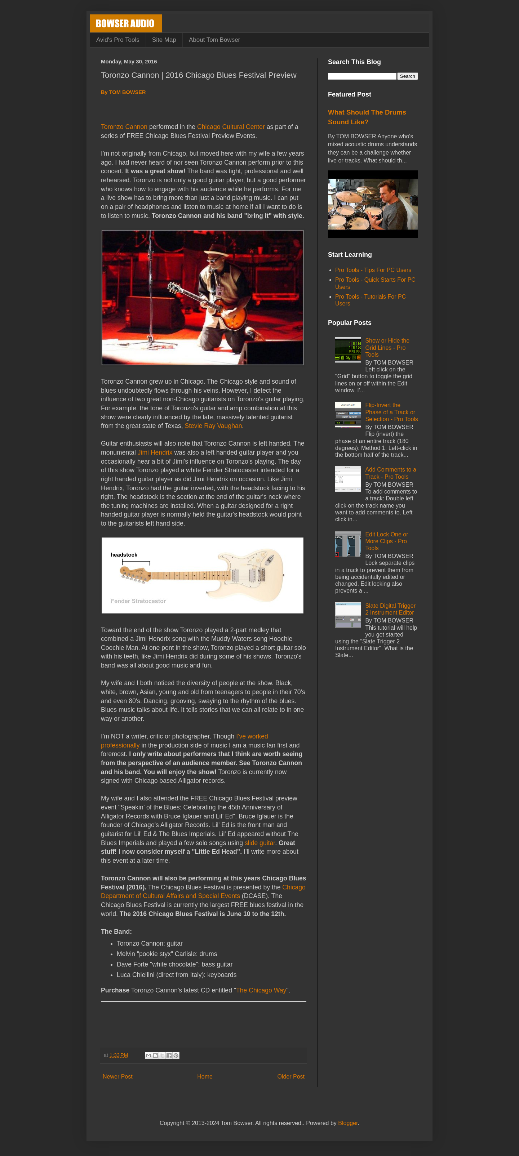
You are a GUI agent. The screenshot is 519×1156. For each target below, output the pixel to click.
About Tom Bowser (214, 39)
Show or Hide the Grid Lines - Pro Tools (387, 347)
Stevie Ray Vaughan (213, 425)
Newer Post (118, 1077)
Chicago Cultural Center (231, 126)
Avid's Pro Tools (117, 39)
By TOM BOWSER (123, 92)
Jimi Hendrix (155, 452)
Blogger (348, 1123)
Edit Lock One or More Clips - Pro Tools (386, 541)
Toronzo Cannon (124, 126)
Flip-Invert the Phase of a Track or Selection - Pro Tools (391, 412)
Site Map (164, 39)
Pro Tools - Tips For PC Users (373, 270)
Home (205, 1077)
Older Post (291, 1077)
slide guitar (260, 843)
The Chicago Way (261, 990)
